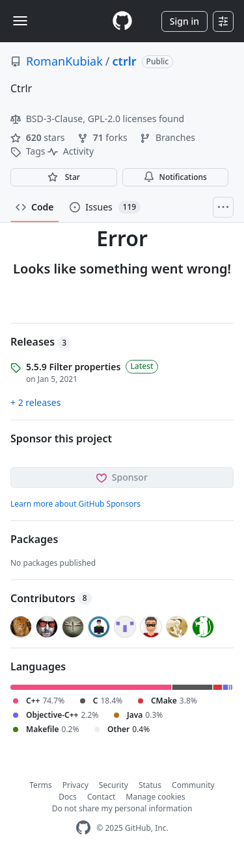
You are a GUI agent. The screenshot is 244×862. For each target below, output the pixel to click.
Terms (40, 785)
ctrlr (125, 61)
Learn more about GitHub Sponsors (75, 503)
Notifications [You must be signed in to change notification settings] (175, 177)
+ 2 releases (35, 402)
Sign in (184, 21)
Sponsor (122, 477)
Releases (40, 342)
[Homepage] (122, 21)
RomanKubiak (64, 61)
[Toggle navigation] (20, 21)
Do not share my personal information (122, 808)
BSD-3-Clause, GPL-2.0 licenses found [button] (97, 118)
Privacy (75, 785)
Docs (68, 796)
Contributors (51, 598)
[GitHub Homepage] (83, 828)
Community (193, 785)
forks (103, 137)
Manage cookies (155, 796)
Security (113, 785)
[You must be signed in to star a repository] (63, 177)
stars (38, 137)
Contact (101, 796)
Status (150, 785)
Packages (34, 539)
